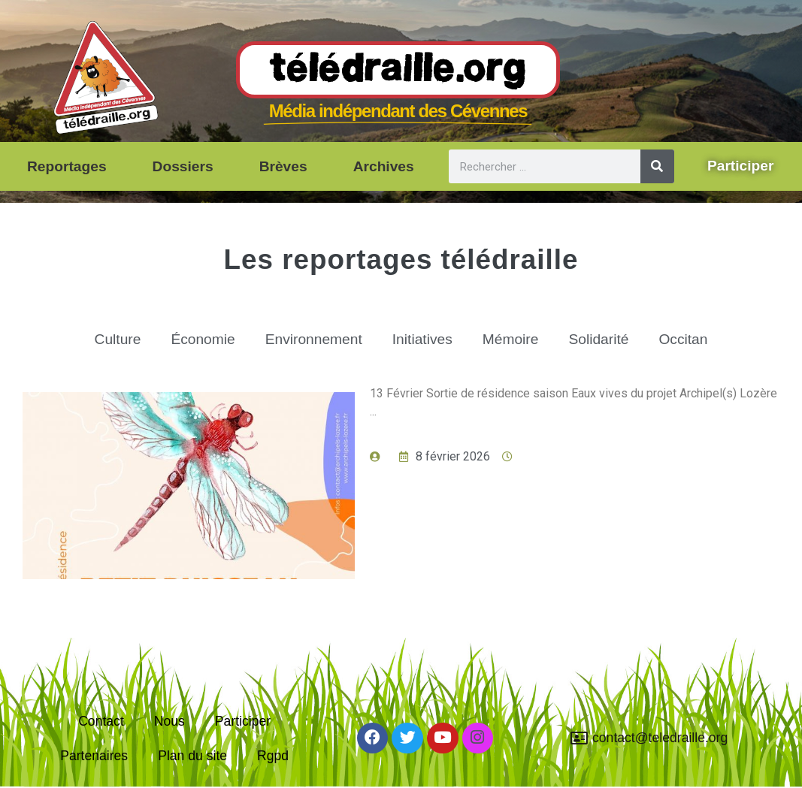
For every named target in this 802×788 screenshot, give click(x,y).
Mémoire (511, 339)
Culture (118, 339)
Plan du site (192, 755)
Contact (101, 721)
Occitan (682, 339)
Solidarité (598, 339)
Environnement (313, 339)
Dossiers (183, 166)
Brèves (283, 166)
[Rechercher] (657, 166)
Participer (243, 721)
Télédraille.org (398, 70)
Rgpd (273, 755)
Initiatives (422, 339)
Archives (383, 166)
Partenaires (94, 755)
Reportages (67, 166)
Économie (203, 339)
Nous (169, 721)
